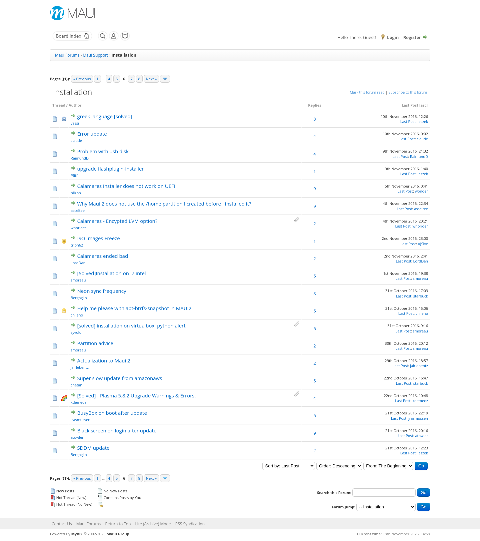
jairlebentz (80, 367)
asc (424, 105)
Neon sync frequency (101, 290)
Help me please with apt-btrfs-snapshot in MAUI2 (134, 308)
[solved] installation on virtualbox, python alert (131, 325)
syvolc (76, 332)
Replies (314, 105)
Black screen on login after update (116, 430)
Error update (92, 133)
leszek (423, 121)
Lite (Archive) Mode (153, 524)
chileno (77, 314)
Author (75, 105)
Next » (151, 78)
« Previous (82, 78)
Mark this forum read (367, 92)
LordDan (78, 262)
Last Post (410, 105)
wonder (421, 191)
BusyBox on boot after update (112, 412)
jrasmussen (80, 419)
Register (412, 37)
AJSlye (423, 243)
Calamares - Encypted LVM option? (117, 221)
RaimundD (80, 158)
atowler (77, 437)
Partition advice (95, 343)
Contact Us (62, 524)
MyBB (76, 533)
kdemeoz (78, 402)
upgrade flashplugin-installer (110, 168)
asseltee (78, 210)
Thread (58, 105)
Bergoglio (79, 297)
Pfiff (74, 175)
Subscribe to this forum (408, 92)
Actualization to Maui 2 (103, 360)
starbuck (420, 295)
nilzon (76, 192)
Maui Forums (67, 55)
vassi (75, 123)
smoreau (78, 279)
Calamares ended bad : (104, 256)
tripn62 (77, 245)
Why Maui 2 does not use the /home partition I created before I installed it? (164, 203)
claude (76, 140)
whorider (78, 227)
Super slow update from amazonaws (119, 378)
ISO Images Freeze (98, 238)
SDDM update (93, 447)
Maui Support (95, 55)
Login (393, 37)
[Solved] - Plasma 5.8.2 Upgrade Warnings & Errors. (136, 395)
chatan (76, 384)
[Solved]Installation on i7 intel (111, 273)
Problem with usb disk (103, 151)
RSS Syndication (190, 524)
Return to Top (118, 524)
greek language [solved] (104, 116)
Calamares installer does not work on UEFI (126, 186)
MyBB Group (118, 533)
